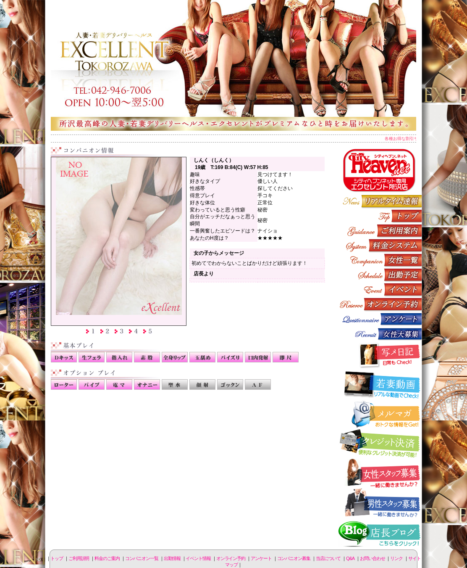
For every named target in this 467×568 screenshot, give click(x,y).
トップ (56, 558)
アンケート (380, 319)
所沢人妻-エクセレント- (233, 65)
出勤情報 (380, 274)
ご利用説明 (380, 230)
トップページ (380, 216)
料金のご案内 (380, 245)
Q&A (350, 558)
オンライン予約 (380, 304)
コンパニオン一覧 (380, 260)
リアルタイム (380, 201)
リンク (396, 558)
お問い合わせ (372, 558)
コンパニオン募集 (380, 333)
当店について (328, 558)
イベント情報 (380, 289)
